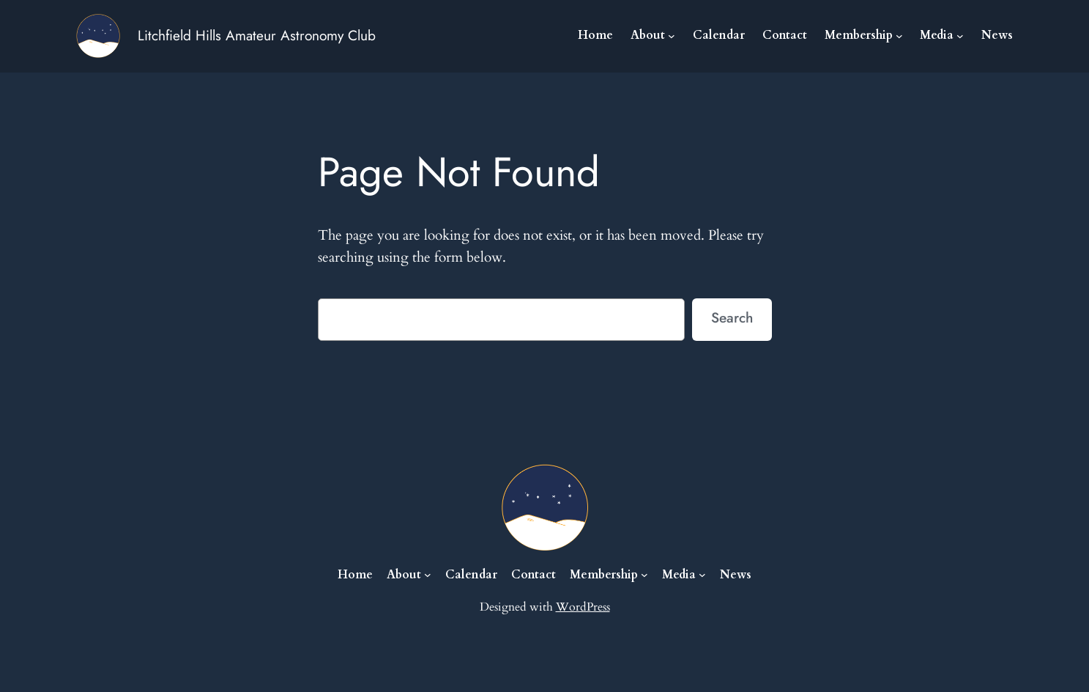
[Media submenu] (960, 36)
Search (732, 317)
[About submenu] (671, 36)
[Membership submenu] (899, 36)
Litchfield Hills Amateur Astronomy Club (257, 35)
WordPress (583, 607)
